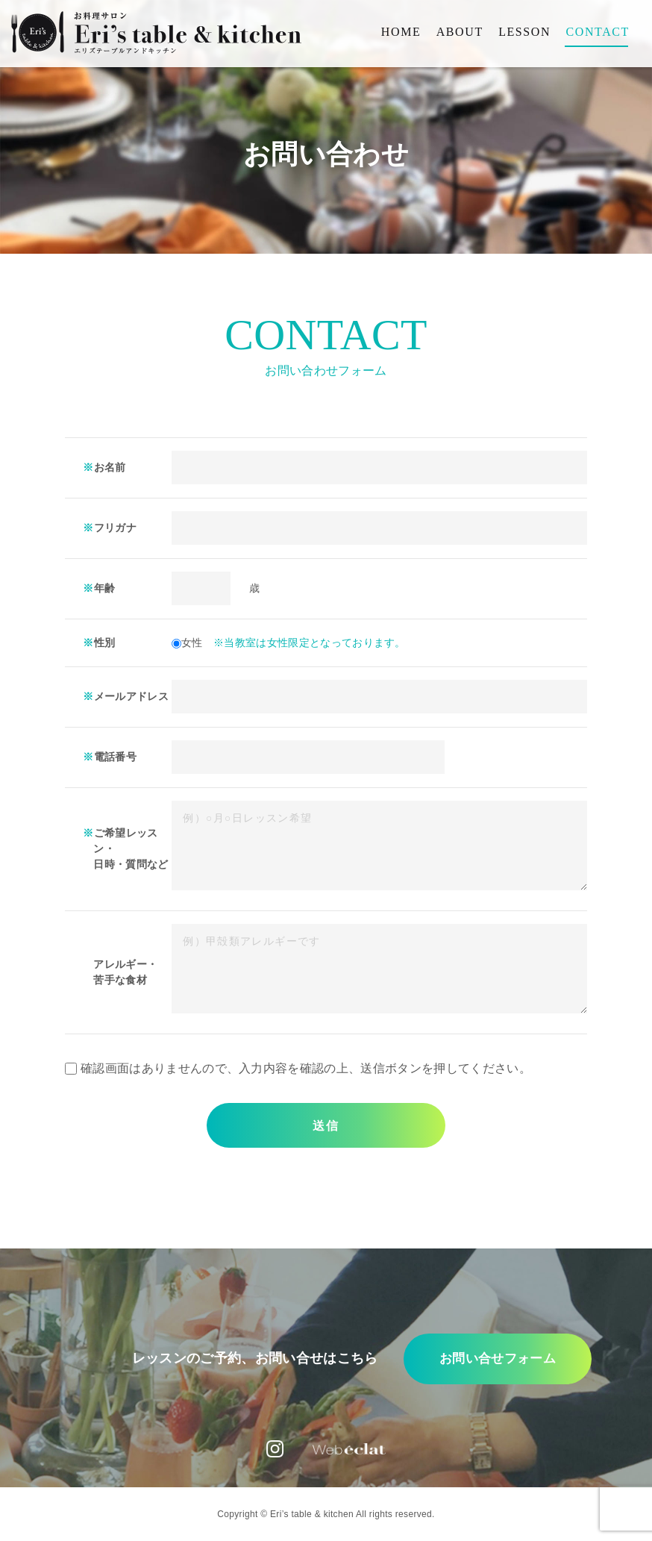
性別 (105, 642)
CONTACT (598, 32)
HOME (401, 32)
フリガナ (115, 528)
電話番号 (115, 757)
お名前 (110, 467)
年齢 (105, 588)
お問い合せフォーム (462, 1361)
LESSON (524, 32)
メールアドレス (131, 696)
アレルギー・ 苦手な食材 (125, 972)
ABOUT (459, 32)
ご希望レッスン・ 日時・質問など (130, 848)
